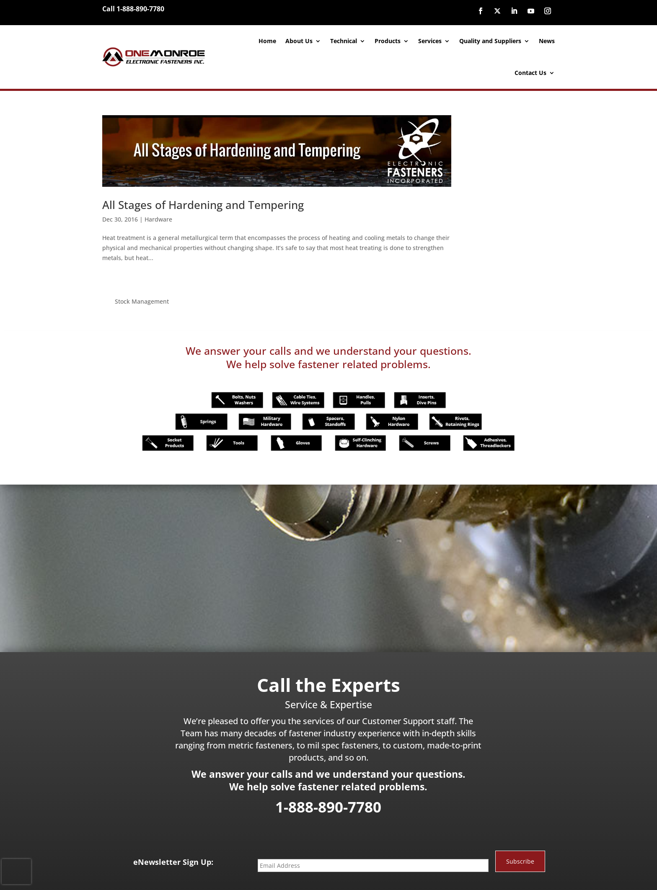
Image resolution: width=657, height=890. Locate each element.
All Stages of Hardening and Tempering (203, 201)
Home (267, 41)
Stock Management (491, 120)
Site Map (441, 874)
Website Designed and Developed (318, 874)
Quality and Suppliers (490, 41)
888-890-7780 (391, 859)
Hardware (158, 216)
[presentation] (16, 871)
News (547, 41)
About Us (299, 41)
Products (388, 41)
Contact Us (530, 73)
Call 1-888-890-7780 (133, 8)
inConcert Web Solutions (396, 874)
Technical (343, 41)
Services (430, 41)
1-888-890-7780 (328, 771)
